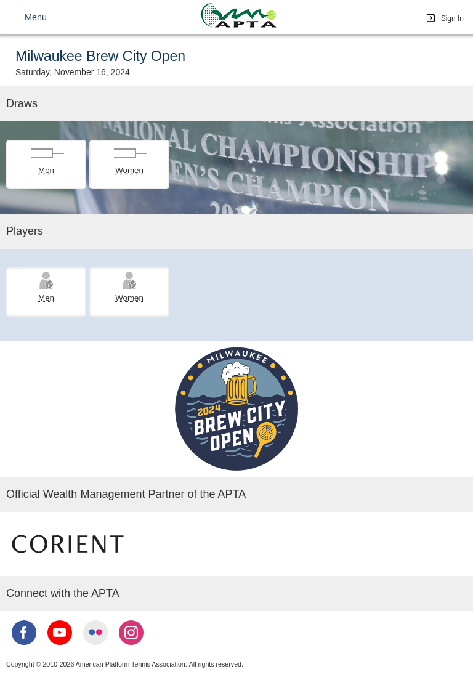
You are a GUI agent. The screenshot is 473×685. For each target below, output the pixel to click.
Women (129, 170)
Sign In (452, 18)
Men (46, 170)
